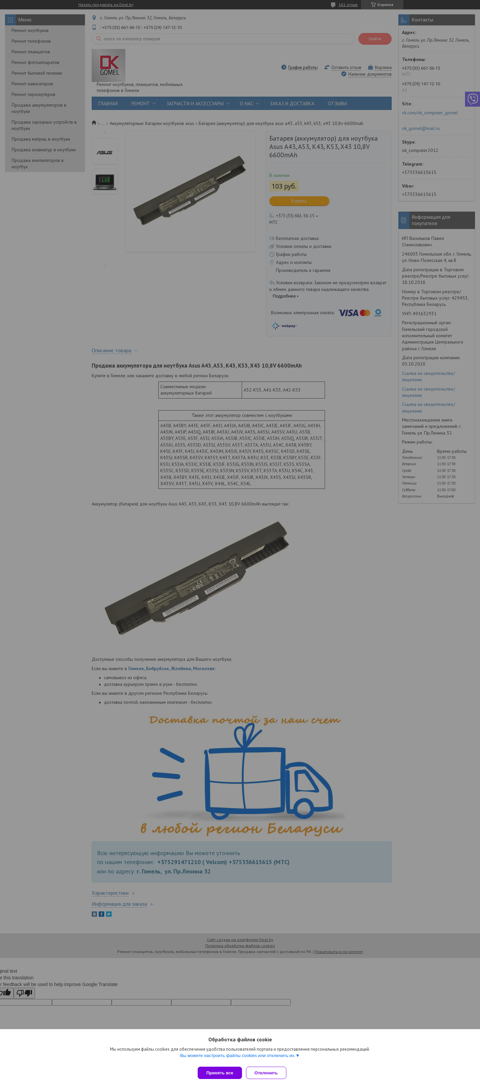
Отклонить (268, 1072)
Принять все (219, 1072)
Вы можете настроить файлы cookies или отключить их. (237, 1058)
